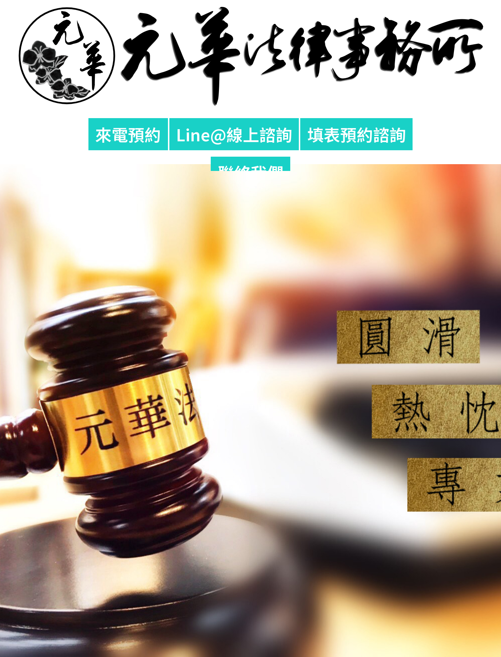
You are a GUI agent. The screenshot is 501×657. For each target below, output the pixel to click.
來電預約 (128, 134)
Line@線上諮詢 (234, 134)
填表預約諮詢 (356, 134)
